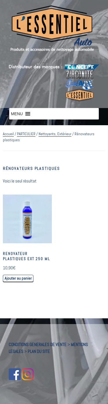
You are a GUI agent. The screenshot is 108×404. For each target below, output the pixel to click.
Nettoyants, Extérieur (55, 134)
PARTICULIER (26, 134)
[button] (17, 113)
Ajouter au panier (18, 278)
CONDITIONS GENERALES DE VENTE (38, 344)
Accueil (8, 134)
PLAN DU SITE (39, 351)
